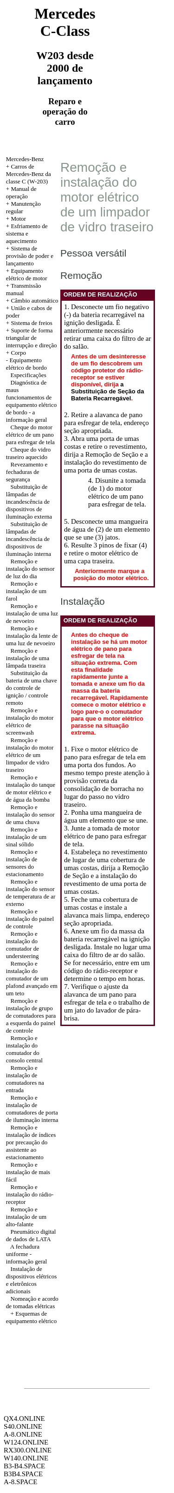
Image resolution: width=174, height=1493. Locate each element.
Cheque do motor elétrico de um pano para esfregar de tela (30, 435)
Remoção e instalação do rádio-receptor (30, 1194)
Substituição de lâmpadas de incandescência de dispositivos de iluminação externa (29, 501)
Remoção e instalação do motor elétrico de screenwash (30, 721)
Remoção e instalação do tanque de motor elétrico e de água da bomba (30, 788)
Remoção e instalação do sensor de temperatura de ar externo (30, 892)
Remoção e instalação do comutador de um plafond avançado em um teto (32, 978)
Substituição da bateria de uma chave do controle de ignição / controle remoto (31, 687)
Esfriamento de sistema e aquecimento (27, 233)
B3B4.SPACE (23, 1474)
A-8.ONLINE (23, 1434)
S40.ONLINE (23, 1426)
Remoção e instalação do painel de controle (30, 919)
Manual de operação (21, 192)
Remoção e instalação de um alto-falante (26, 1217)
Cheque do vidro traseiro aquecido (28, 453)
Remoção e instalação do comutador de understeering (22, 944)
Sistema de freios (31, 322)
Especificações (28, 375)
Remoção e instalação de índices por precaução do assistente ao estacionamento (31, 1142)
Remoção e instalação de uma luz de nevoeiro (32, 613)
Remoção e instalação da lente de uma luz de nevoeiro (32, 636)
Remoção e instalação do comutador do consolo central (24, 1049)
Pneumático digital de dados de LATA (31, 1235)
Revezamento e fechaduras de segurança (27, 472)
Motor (18, 218)
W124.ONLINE (26, 1442)
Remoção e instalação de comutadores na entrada (25, 1079)
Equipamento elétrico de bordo (26, 364)
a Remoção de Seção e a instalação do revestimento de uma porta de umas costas (106, 462)
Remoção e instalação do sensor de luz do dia (30, 569)
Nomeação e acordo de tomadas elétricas (32, 1302)
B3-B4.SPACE (24, 1466)
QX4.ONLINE (24, 1418)
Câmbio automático (34, 300)
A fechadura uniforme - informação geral (26, 1254)
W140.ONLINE (26, 1458)
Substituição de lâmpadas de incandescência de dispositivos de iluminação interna (28, 538)
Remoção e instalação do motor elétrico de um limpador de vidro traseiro (30, 754)
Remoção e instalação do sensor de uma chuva (30, 814)
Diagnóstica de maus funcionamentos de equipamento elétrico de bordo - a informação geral (31, 401)
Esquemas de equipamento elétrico (31, 1317)
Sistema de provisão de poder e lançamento (29, 256)
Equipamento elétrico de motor (26, 274)
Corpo (18, 352)
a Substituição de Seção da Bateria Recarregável (107, 391)
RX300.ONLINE (28, 1450)
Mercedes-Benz (25, 158)
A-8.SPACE (20, 1482)
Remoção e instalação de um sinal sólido (26, 837)
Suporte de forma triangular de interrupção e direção (31, 338)
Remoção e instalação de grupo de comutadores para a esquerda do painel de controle (31, 1015)
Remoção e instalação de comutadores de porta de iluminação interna (32, 1108)
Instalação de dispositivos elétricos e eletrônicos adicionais (31, 1280)
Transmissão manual (23, 289)
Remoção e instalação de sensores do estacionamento (25, 863)
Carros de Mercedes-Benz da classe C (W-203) (28, 174)
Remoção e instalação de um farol (26, 591)
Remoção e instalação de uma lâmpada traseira (27, 658)
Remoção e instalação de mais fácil (28, 1172)
